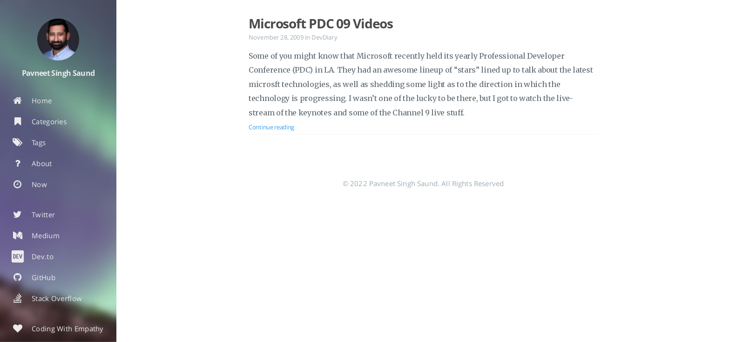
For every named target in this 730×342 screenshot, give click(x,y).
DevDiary (324, 37)
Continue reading (271, 127)
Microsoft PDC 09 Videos (321, 23)
